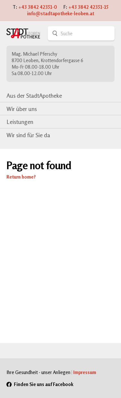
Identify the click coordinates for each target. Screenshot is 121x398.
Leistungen (19, 121)
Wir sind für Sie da (28, 134)
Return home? (21, 177)
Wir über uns (21, 108)
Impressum (84, 372)
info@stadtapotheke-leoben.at (60, 13)
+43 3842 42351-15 (88, 7)
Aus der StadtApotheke (34, 95)
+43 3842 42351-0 (37, 7)
